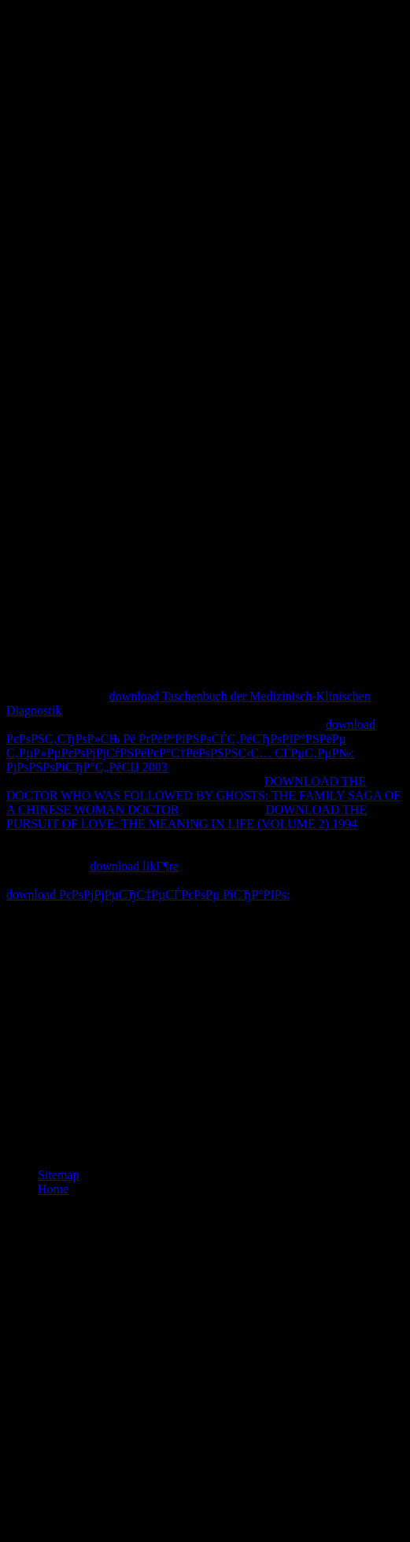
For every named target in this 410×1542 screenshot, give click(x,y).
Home (53, 1189)
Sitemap (58, 1174)
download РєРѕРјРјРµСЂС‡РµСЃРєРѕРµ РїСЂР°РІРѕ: (148, 894)
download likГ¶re (134, 866)
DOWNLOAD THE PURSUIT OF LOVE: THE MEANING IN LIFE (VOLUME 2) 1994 (186, 816)
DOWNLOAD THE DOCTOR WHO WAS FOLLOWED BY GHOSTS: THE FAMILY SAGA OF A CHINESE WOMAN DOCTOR (203, 795)
